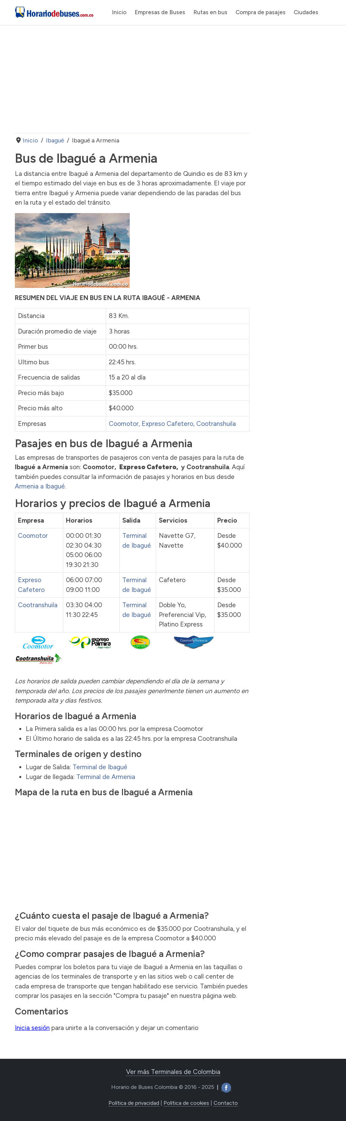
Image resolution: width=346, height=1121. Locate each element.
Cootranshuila (216, 424)
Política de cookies (186, 1103)
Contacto (226, 1103)
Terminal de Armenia (105, 777)
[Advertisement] (132, 79)
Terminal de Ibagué (100, 767)
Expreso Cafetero (167, 424)
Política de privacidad (133, 1103)
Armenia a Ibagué (40, 486)
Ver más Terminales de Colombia (173, 1072)
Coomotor (124, 424)
